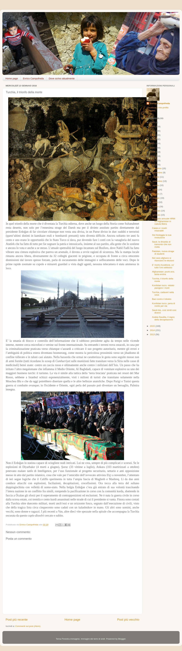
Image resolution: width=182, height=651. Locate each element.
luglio (155, 189)
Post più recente (17, 619)
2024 (152, 131)
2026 (152, 122)
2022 (152, 139)
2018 (152, 156)
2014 (152, 330)
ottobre (156, 177)
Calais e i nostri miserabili (159, 229)
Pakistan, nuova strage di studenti (163, 252)
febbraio (157, 210)
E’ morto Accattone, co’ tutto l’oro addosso (163, 266)
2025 (152, 126)
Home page (11, 78)
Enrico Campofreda (33, 78)
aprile (155, 202)
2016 (152, 164)
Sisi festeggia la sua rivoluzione (161, 236)
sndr (103, 639)
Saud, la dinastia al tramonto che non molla (161, 244)
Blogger (122, 639)
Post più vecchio (128, 619)
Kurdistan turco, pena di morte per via (163, 304)
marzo (156, 206)
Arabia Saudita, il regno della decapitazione (163, 318)
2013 (152, 334)
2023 (152, 135)
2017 (152, 160)
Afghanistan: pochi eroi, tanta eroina (163, 272)
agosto (156, 185)
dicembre (157, 168)
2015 (152, 326)
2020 (152, 148)
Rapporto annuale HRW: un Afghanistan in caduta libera (164, 221)
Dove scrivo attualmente (62, 78)
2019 (152, 152)
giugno (156, 194)
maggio (156, 198)
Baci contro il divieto (161, 299)
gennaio (157, 215)
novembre (158, 172)
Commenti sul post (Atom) (27, 626)
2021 (152, 143)
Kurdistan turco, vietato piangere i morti (163, 286)
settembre (158, 181)
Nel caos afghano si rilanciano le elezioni (163, 259)
